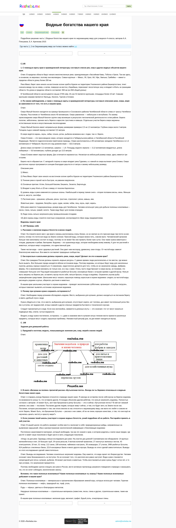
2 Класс (40, 14)
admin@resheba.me (123, 521)
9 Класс (96, 14)
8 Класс (88, 14)
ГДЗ (24, 14)
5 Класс (64, 14)
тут (75, 46)
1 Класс (32, 14)
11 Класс (113, 14)
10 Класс (104, 14)
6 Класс (72, 14)
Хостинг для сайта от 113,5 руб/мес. (82, 521)
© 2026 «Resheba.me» (28, 521)
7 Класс (80, 14)
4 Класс (56, 14)
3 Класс (48, 14)
